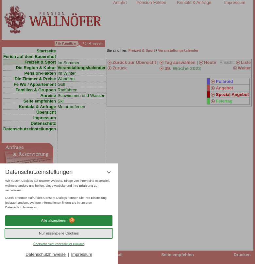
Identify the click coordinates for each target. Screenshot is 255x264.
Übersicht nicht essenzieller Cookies (59, 244)
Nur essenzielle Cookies (59, 233)
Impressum (81, 254)
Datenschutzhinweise (46, 254)
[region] (58, 194)
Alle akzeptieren (59, 220)
